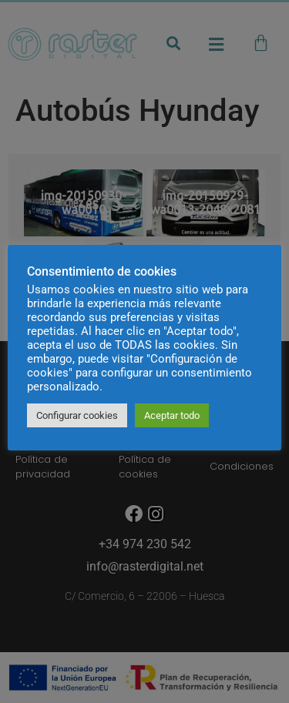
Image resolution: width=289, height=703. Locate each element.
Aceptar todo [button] (172, 415)
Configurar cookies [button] (77, 415)
